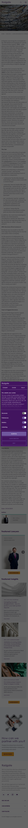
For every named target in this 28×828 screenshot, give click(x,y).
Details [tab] (14, 387)
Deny (14, 443)
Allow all (14, 433)
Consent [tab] (5, 387)
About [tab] (23, 387)
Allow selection (14, 438)
